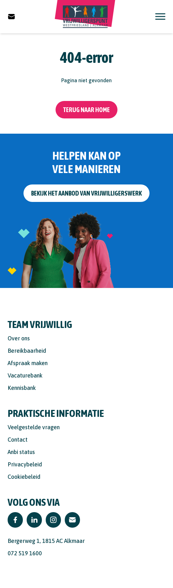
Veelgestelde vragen (34, 427)
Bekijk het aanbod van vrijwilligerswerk (86, 193)
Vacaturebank (25, 375)
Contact (18, 439)
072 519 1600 (25, 553)
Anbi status (21, 452)
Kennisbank (22, 387)
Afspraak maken (28, 363)
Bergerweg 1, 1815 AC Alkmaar (46, 541)
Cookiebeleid (24, 476)
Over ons (19, 338)
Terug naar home (86, 109)
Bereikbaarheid (27, 350)
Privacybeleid (25, 464)
